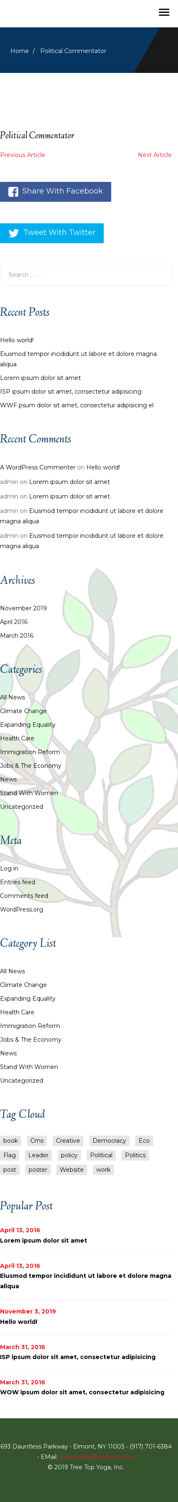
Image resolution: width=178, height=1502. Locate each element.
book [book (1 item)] (10, 1140)
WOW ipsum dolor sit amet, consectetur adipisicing (82, 1392)
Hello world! (17, 340)
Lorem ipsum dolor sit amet (40, 378)
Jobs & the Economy (30, 765)
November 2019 (23, 608)
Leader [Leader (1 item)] (38, 1155)
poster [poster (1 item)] (38, 1169)
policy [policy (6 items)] (69, 1155)
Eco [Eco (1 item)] (144, 1140)
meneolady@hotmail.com (97, 1457)
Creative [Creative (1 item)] (68, 1140)
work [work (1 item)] (103, 1169)
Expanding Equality (28, 724)
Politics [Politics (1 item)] (135, 1155)
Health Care (17, 738)
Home (19, 51)
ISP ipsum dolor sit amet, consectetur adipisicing (70, 391)
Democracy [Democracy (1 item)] (109, 1140)
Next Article (155, 155)
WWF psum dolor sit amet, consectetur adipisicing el (77, 405)
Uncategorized (21, 806)
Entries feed (17, 882)
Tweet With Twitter (51, 233)
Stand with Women (29, 793)
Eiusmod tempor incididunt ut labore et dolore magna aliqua (78, 359)
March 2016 (16, 635)
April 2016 (13, 622)
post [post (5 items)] (9, 1169)
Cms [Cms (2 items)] (37, 1140)
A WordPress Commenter (38, 467)
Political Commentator (37, 136)
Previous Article (22, 155)
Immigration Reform (30, 752)
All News (12, 697)
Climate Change (23, 711)
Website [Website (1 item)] (72, 1169)
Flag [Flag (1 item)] (9, 1155)
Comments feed (24, 896)
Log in (9, 868)
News (8, 779)
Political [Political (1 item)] (101, 1155)
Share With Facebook (55, 192)
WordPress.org (21, 909)
